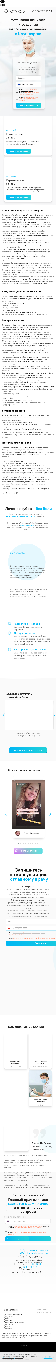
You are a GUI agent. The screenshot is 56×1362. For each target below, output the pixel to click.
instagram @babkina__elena (30, 1260)
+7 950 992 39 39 (41, 11)
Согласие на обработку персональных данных (28, 90)
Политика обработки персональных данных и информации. (22, 1334)
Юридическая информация (14, 1314)
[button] (18, 844)
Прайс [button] (6, 1318)
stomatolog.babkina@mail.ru (30, 1262)
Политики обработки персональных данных (29, 93)
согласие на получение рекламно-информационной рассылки (28, 98)
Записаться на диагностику (29, 105)
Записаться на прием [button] (19, 151)
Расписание (8, 1316)
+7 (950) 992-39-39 (28, 1257)
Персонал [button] (8, 1320)
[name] (28, 77)
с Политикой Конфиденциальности (12, 1358)
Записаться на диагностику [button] (28, 750)
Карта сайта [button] (8, 1324)
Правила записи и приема (14, 1322)
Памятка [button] (7, 1326)
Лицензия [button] (8, 1328)
